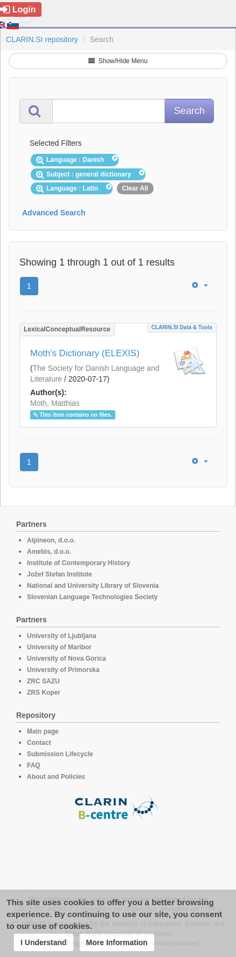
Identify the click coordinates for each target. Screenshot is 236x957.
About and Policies (56, 776)
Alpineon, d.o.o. (51, 540)
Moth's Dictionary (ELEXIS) (85, 353)
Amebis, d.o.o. (49, 551)
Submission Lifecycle (60, 754)
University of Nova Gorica (66, 658)
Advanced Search (54, 212)
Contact (39, 742)
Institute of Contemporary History (78, 563)
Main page (43, 731)
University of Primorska (63, 670)
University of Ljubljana (61, 636)
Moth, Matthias (55, 403)
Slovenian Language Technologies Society (92, 597)
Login (18, 9)
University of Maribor (59, 647)
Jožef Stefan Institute (59, 574)
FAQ (33, 765)
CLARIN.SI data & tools (181, 327)
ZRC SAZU (43, 681)
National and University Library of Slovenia (93, 585)
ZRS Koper (43, 692)
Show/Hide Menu (118, 61)
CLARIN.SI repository (42, 39)
